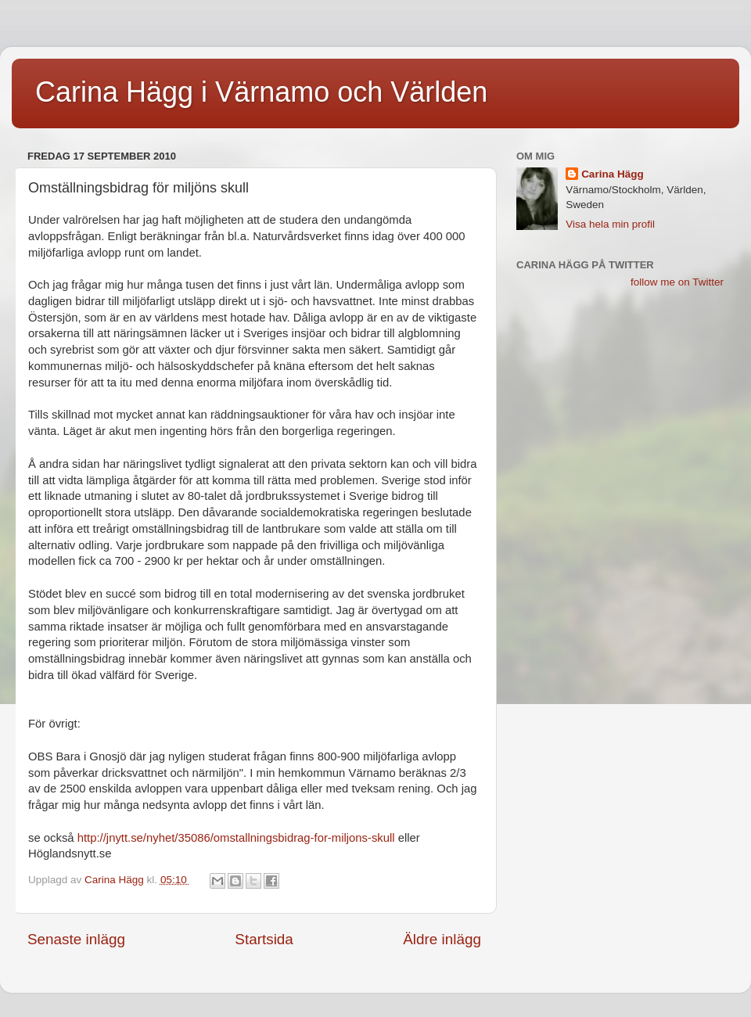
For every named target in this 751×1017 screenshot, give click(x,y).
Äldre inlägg (442, 939)
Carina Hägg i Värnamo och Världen (261, 92)
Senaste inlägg (76, 939)
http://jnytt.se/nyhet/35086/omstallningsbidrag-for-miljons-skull (236, 838)
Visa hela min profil (610, 224)
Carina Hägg (612, 174)
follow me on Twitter (677, 282)
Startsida (264, 939)
